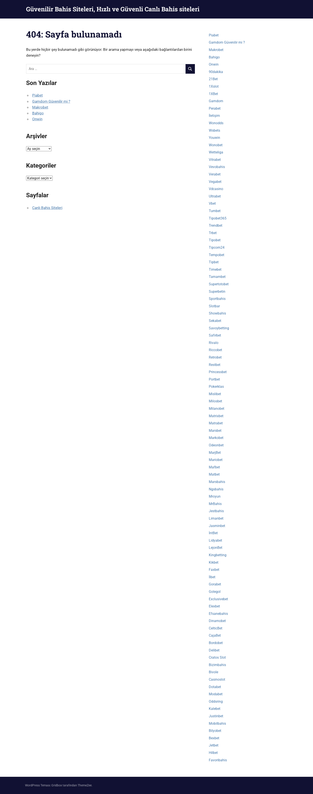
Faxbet (214, 570)
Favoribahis (218, 760)
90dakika (216, 72)
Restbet (214, 365)
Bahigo (38, 113)
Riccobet (215, 350)
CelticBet (215, 628)
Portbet (214, 379)
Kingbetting (217, 555)
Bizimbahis (217, 665)
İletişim (214, 116)
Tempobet (216, 255)
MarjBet (215, 453)
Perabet (215, 108)
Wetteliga (216, 152)
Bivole (213, 672)
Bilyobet (215, 731)
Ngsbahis (216, 489)
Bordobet (216, 643)
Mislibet (215, 394)
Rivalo (213, 343)
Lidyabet (215, 540)
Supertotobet (219, 284)
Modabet (216, 694)
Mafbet (214, 467)
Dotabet (215, 687)
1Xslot (214, 86)
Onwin (37, 119)
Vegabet (215, 182)
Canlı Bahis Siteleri (47, 208)
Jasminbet (217, 526)
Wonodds (216, 123)
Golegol (215, 592)
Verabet (215, 174)
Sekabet (215, 321)
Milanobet (216, 408)
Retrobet (215, 357)
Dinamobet (217, 621)
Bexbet (214, 738)
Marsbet (215, 430)
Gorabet (215, 584)
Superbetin (217, 291)
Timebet (215, 269)
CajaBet (215, 635)
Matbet (214, 474)
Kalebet (214, 709)
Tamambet (217, 277)
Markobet (216, 438)
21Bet (213, 79)
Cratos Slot (217, 657)
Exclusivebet (218, 599)
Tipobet (215, 240)
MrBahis (215, 504)
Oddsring (216, 701)
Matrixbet (216, 416)
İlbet (212, 577)
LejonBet (215, 548)
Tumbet (215, 211)
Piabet (37, 95)
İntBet (213, 533)
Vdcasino (216, 189)
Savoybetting (219, 328)
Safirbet (215, 335)
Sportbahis (217, 299)
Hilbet (213, 753)
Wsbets (214, 130)
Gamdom (216, 101)
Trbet (213, 233)
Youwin (214, 138)
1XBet (213, 94)
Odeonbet (216, 445)
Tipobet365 (217, 218)
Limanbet (216, 518)
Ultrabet (215, 196)
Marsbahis (217, 482)
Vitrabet (215, 160)
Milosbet (215, 401)
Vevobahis (217, 167)
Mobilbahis (217, 723)
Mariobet (216, 460)
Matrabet (216, 423)
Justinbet (216, 716)
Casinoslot (217, 679)
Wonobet (216, 145)
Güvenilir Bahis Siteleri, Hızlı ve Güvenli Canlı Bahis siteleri (112, 9)
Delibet (214, 650)
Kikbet (213, 562)
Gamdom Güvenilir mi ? (51, 101)
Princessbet (218, 372)
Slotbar (214, 306)
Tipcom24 (216, 247)
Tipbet (214, 262)
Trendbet (215, 225)
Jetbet (213, 745)
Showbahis (217, 313)
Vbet (212, 203)
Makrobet (40, 107)
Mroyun (215, 496)
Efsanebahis (218, 614)
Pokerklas (216, 386)
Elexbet (214, 606)
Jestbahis (216, 511)
